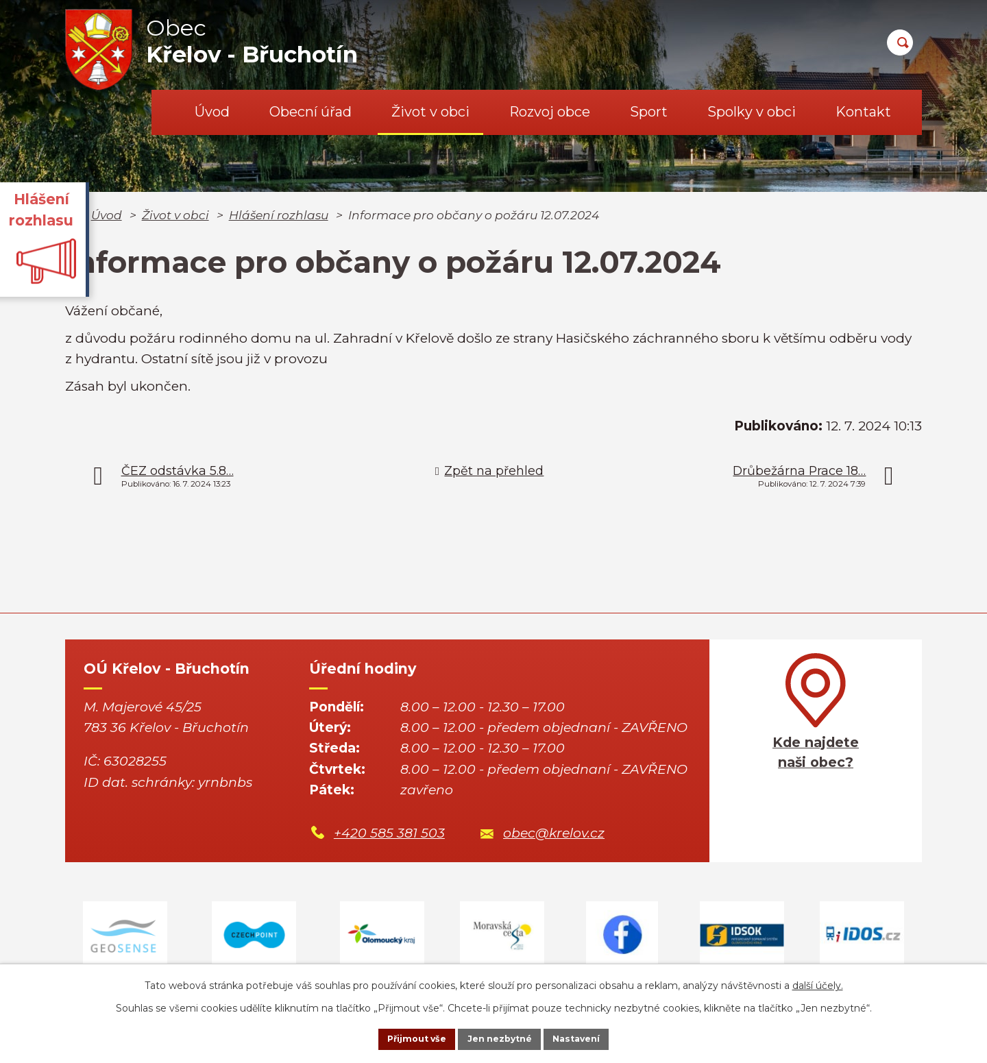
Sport (649, 111)
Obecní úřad (310, 111)
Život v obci (430, 111)
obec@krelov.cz (554, 833)
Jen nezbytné (500, 1037)
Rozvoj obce (549, 111)
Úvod (212, 111)
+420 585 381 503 (389, 833)
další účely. (817, 982)
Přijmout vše (400, 1037)
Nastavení (594, 1037)
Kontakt (863, 111)
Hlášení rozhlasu (278, 215)
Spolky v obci (751, 111)
